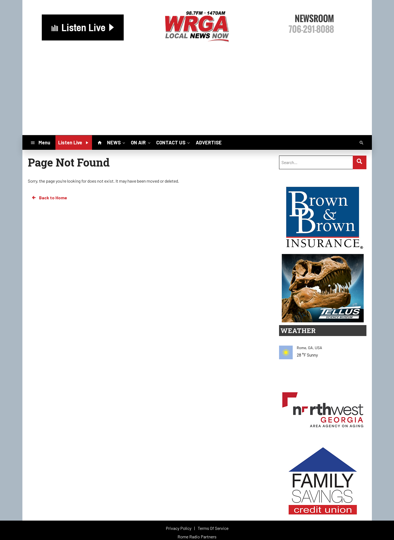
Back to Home (49, 197)
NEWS (116, 142)
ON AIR (141, 142)
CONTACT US (173, 142)
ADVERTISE (209, 142)
